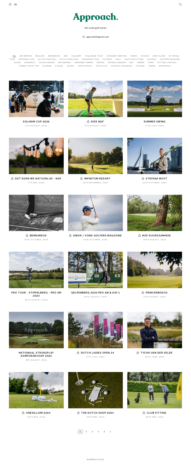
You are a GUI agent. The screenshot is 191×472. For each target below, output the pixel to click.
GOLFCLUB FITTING (152, 59)
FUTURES (124, 59)
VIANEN (175, 66)
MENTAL (125, 62)
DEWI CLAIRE (166, 56)
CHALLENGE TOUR (98, 56)
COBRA (140, 56)
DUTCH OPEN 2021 (61, 59)
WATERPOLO (95, 69)
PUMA (177, 62)
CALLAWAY (80, 56)
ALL (15, 56)
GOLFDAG (171, 59)
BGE (69, 56)
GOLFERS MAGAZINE (21, 62)
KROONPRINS (87, 62)
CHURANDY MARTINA (122, 56)
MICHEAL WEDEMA (142, 62)
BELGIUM (42, 56)
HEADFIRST (51, 62)
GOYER (38, 62)
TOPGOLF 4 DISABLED (143, 66)
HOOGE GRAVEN (69, 62)
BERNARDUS (57, 56)
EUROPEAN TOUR (107, 59)
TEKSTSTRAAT (105, 66)
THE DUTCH (122, 66)
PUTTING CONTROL (22, 66)
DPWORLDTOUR (40, 59)
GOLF (136, 59)
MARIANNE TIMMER (108, 62)
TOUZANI (163, 66)
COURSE (151, 56)
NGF (157, 62)
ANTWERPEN (28, 56)
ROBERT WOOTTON (46, 66)
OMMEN (167, 62)
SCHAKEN (65, 66)
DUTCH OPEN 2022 (85, 59)
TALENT (89, 66)
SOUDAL (77, 66)
